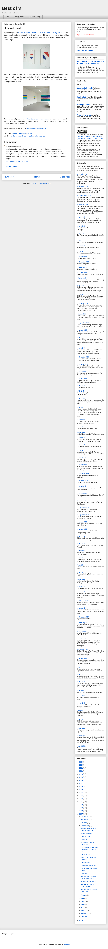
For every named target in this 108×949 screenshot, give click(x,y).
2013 (81, 795)
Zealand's (34, 119)
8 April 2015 (81, 432)
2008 (81, 811)
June (83, 901)
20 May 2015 (81, 420)
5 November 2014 (82, 486)
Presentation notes (84, 115)
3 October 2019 (82, 187)
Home (8, 17)
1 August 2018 (81, 278)
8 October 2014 (82, 500)
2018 (81, 780)
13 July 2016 (81, 337)
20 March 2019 (81, 246)
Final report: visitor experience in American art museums (90, 62)
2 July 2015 (80, 391)
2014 (81, 792)
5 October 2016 (82, 314)
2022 (81, 768)
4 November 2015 (82, 364)
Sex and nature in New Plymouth (89, 890)
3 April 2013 (81, 728)
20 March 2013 (81, 735)
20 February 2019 (82, 251)
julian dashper (40, 136)
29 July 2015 (81, 386)
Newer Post (9, 177)
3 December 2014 (82, 481)
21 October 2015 (82, 371)
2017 (81, 783)
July (82, 898)
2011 (81, 802)
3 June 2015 (80, 407)
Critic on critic (85, 836)
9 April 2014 (81, 579)
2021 (81, 771)
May (82, 904)
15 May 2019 (81, 233)
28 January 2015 (82, 464)
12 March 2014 (81, 592)
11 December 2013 (83, 617)
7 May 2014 (80, 565)
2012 (81, 799)
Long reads (19, 17)
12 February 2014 (82, 601)
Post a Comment (12, 167)
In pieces (84, 873)
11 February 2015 (82, 457)
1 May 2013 (80, 710)
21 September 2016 (83, 323)
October (84, 823)
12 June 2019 (81, 226)
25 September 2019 (84, 196)
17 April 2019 (81, 240)
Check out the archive (85, 51)
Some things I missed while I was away (88, 877)
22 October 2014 (82, 493)
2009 (81, 808)
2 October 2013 (82, 638)
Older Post (65, 177)
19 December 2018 (83, 262)
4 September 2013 (82, 649)
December (85, 816)
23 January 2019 (82, 256)
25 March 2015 (81, 438)
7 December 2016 (82, 294)
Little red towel (86, 854)
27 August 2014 (82, 522)
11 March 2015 (81, 445)
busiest (41, 119)
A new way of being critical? (87, 843)
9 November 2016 (82, 303)
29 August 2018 (82, 273)
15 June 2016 (81, 348)
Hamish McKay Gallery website (36, 128)
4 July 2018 (80, 285)
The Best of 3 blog (83, 135)
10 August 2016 (82, 330)
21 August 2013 (82, 658)
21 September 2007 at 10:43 (17, 162)
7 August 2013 (81, 667)
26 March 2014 (81, 586)
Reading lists (82, 97)
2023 (81, 765)
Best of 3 (11, 8)
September (85, 826)
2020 (81, 774)
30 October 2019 (82, 174)
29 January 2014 (82, 608)
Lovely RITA (85, 839)
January (84, 916)
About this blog (34, 17)
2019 (81, 777)
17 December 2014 (83, 473)
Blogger (67, 944)
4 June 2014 (80, 558)
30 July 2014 (81, 536)
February (84, 913)
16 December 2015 (83, 357)
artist (46, 119)
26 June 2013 (81, 690)
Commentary (85, 862)
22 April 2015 (81, 427)
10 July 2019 (81, 217)
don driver (13, 136)
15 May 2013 (81, 703)
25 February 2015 (82, 450)
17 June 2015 (81, 398)
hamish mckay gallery (26, 136)
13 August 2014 (82, 529)
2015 (81, 789)
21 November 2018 (83, 267)
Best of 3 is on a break (88, 881)
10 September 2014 (83, 515)
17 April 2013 (81, 719)
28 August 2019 (82, 205)
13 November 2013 (83, 622)
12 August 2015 (82, 378)
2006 (81, 920)
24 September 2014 (83, 507)
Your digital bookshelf (88, 865)
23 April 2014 (81, 572)
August (83, 895)
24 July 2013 (81, 674)
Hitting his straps (86, 833)
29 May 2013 (81, 696)
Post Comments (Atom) (42, 183)
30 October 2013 (82, 631)
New (28, 119)
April (83, 907)
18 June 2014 (81, 550)
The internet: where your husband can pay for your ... (89, 849)
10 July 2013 (81, 681)
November (85, 820)
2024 (81, 762)
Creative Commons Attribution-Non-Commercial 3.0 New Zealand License (90, 137)
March (83, 910)
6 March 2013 (81, 746)
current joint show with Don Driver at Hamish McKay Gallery (40, 33)
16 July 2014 (81, 543)
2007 (81, 814)
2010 (81, 805)
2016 (81, 786)
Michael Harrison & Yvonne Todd (87, 885)
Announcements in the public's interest (88, 829)
